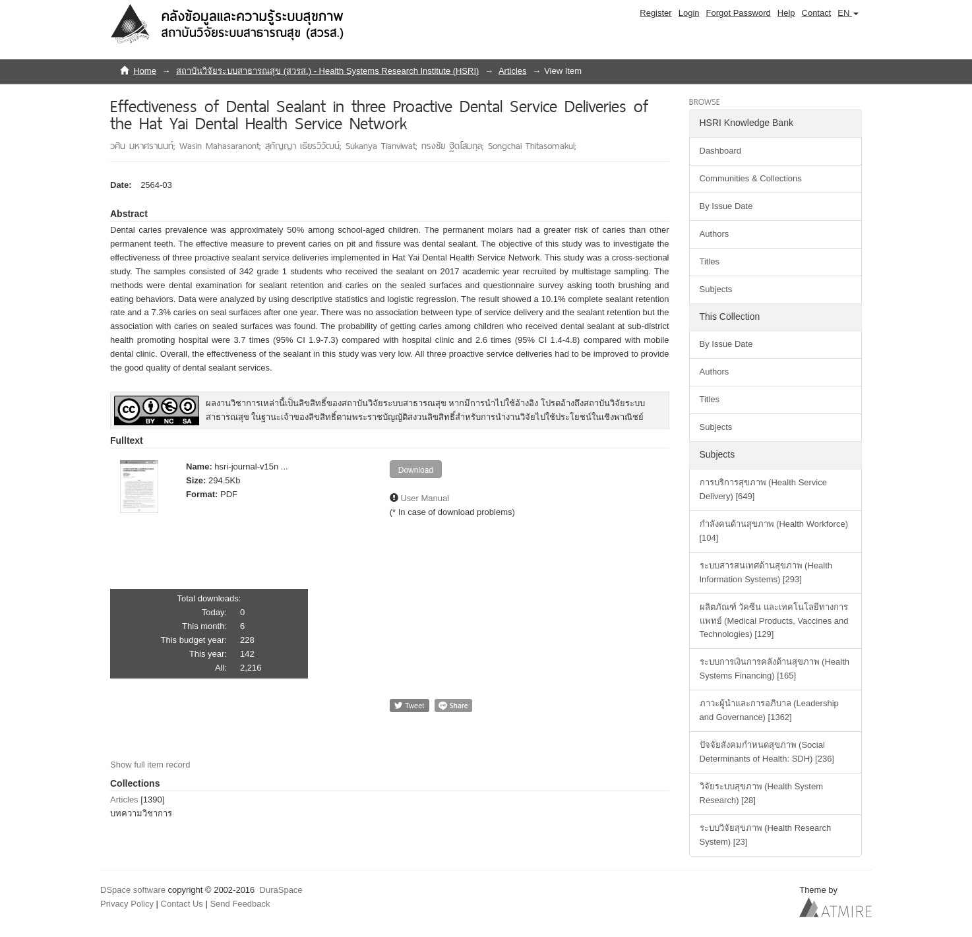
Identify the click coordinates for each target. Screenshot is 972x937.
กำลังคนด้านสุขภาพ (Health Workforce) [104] (774, 531)
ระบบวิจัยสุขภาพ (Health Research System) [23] (766, 835)
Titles (710, 261)
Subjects (716, 289)
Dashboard (721, 151)
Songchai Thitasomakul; (532, 146)
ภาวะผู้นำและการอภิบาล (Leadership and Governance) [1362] (769, 710)
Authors (714, 234)
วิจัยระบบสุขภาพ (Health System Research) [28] (761, 793)
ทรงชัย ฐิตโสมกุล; (454, 146)
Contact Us (182, 904)
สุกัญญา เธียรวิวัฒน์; (305, 146)
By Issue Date (726, 206)
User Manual (424, 498)
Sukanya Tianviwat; (383, 146)
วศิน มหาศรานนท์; (144, 146)
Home (144, 71)
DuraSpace (281, 890)
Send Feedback (240, 904)
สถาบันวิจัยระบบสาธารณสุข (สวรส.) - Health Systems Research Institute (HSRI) (327, 71)
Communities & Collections (751, 178)
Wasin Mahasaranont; (222, 146)
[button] (848, 13)
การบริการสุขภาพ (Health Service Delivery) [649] (763, 489)
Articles (513, 71)
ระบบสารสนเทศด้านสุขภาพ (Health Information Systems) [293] (766, 572)
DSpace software (133, 890)
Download (415, 470)
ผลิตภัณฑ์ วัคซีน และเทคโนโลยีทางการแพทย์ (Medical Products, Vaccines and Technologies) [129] (774, 621)
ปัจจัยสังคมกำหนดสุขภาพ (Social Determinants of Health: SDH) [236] (767, 752)
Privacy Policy (127, 904)
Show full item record (150, 765)
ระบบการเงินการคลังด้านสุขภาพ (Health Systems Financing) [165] (775, 668)
